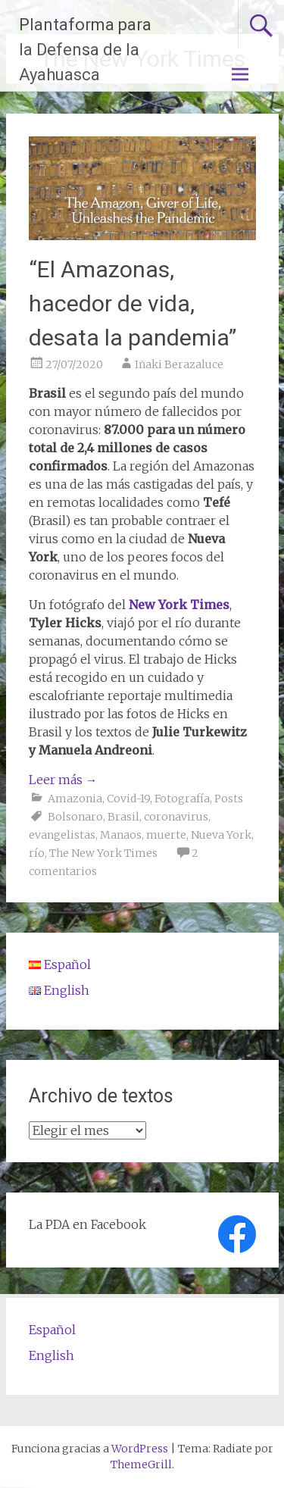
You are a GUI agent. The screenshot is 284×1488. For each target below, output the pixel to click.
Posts (228, 798)
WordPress (139, 1448)
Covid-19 (128, 798)
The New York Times (103, 853)
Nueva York (221, 835)
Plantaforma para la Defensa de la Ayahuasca (85, 49)
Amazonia (75, 798)
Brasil (123, 817)
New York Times (179, 604)
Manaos (121, 835)
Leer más (63, 779)
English (51, 1355)
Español (52, 1329)
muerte (166, 835)
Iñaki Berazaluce (179, 364)
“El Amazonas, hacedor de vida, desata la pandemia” (132, 303)
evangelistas (62, 835)
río (37, 853)
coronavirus (176, 817)
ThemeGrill (141, 1464)
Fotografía (182, 798)
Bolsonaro (75, 817)
